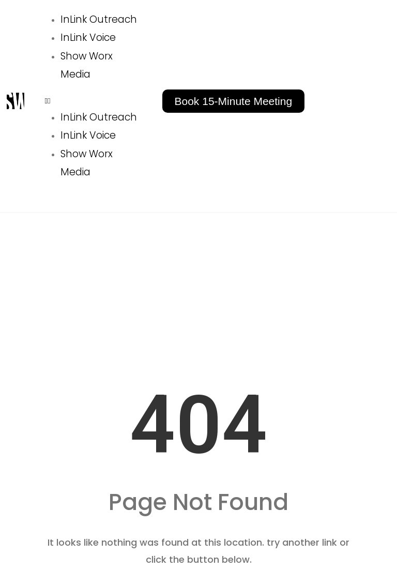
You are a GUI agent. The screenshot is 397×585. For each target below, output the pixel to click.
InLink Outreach (98, 19)
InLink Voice (88, 37)
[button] (94, 101)
